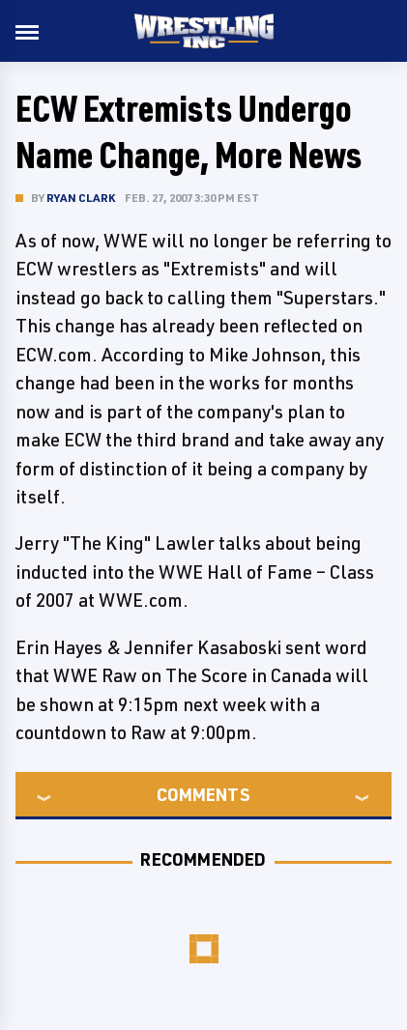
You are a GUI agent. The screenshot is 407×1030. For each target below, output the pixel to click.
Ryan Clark (80, 197)
